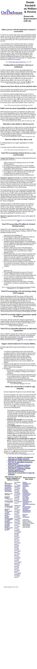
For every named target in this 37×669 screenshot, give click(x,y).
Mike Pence (9, 506)
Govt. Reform (26, 497)
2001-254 (20, 325)
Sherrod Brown (8, 491)
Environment (26, 492)
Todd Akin (9, 519)
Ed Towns (16, 559)
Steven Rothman (17, 488)
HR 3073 (21, 339)
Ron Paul (9, 498)
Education (25, 490)
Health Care (25, 500)
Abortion (25, 482)
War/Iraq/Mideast (27, 510)
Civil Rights (25, 484)
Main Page (25, 514)
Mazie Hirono (7, 517)
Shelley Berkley (7, 526)
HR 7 (12, 325)
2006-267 (21, 288)
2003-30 (28, 311)
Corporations (26, 486)
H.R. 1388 (20, 220)
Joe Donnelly (9, 518)
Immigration (25, 502)
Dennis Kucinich (17, 494)
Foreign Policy (26, 495)
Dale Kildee (16, 546)
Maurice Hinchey (17, 562)
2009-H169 (29, 220)
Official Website (26, 524)
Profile (24, 515)
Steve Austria (17, 565)
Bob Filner (10, 501)
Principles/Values (27, 506)
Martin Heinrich (7, 524)
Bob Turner (9, 527)
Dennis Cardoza (17, 518)
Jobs (24, 505)
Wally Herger (17, 513)
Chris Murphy (7, 513)
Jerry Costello (16, 529)
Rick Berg (9, 522)
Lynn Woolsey (16, 516)
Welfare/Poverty (26, 511)
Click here (11, 460)
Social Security (26, 508)
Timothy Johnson (17, 532)
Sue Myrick (16, 549)
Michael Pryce (8, 488)
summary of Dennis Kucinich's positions (19, 465)
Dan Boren (16, 568)
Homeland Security (27, 501)
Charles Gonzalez (17, 573)
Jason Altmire (16, 496)
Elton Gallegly (17, 521)
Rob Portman (8, 490)
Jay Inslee (9, 507)
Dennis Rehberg (7, 521)
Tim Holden (16, 499)
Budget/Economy (27, 483)
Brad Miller (17, 554)
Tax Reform (25, 509)
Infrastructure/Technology (29, 504)
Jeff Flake (9, 511)
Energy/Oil (25, 491)
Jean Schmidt (16, 491)
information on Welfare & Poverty (18, 459)
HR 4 (20, 311)
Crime (24, 487)
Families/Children (27, 493)
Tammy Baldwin (7, 529)
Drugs (24, 488)
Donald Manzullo (17, 485)
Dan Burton (16, 535)
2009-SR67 (22, 383)
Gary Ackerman (16, 557)
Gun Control (25, 499)
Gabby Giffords (17, 510)
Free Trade (25, 496)
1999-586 (30, 339)
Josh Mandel (8, 487)
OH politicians (26, 517)
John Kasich (8, 484)
